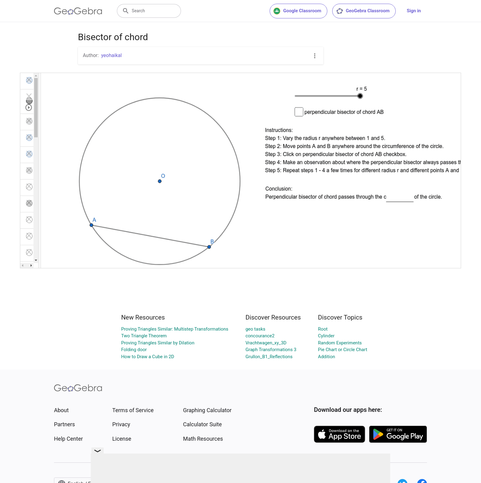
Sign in (414, 10)
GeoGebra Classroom (363, 11)
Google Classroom (297, 11)
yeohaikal (111, 55)
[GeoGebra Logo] (78, 11)
